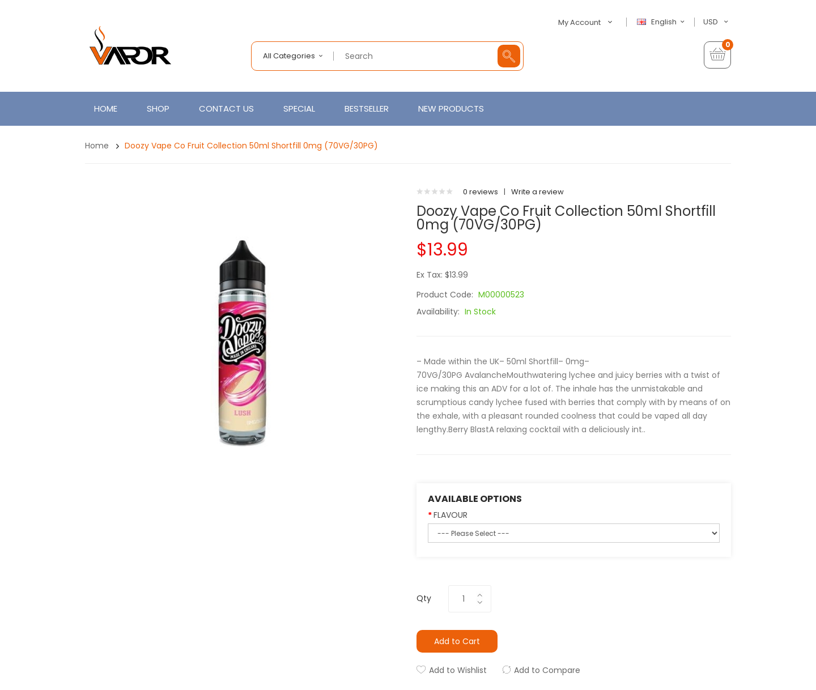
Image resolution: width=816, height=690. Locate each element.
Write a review (537, 191)
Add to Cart (457, 641)
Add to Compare (547, 670)
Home (97, 145)
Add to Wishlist (458, 670)
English (662, 22)
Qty (423, 598)
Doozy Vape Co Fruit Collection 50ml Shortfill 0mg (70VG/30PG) (251, 145)
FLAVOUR (451, 515)
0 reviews (480, 191)
